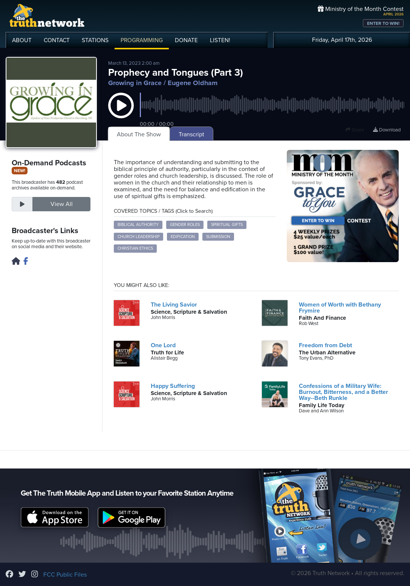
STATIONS (95, 40)
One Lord (163, 345)
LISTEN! (220, 40)
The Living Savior (174, 304)
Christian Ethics (135, 248)
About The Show (139, 134)
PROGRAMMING (142, 40)
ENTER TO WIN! (383, 23)
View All (61, 204)
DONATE (186, 40)
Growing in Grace (135, 83)
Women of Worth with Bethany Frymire (340, 307)
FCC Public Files (65, 574)
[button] (121, 113)
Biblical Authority (138, 224)
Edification (183, 236)
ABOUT (22, 40)
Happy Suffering (173, 386)
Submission (218, 236)
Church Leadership (138, 236)
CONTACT (57, 40)
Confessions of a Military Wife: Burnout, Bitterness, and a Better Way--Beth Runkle (343, 392)
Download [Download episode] (387, 130)
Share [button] (355, 130)
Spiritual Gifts (227, 224)
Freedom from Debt (325, 345)
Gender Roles (185, 224)
